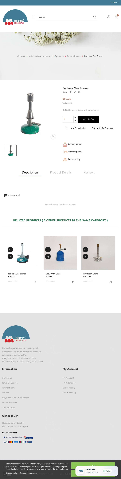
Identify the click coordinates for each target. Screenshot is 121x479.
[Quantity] (68, 119)
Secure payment (9, 402)
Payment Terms (8, 387)
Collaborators (8, 407)
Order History (69, 387)
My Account (68, 377)
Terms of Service (10, 382)
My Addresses (69, 382)
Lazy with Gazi (53, 274)
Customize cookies (28, 473)
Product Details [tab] (61, 172)
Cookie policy (12, 473)
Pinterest (79, 92)
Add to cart (88, 119)
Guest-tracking (69, 392)
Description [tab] (30, 172)
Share (70, 92)
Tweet (75, 92)
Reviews (89, 172)
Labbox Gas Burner (17, 274)
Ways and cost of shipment (15, 397)
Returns (5, 392)
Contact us (7, 377)
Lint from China (90, 274)
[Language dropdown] (115, 3)
